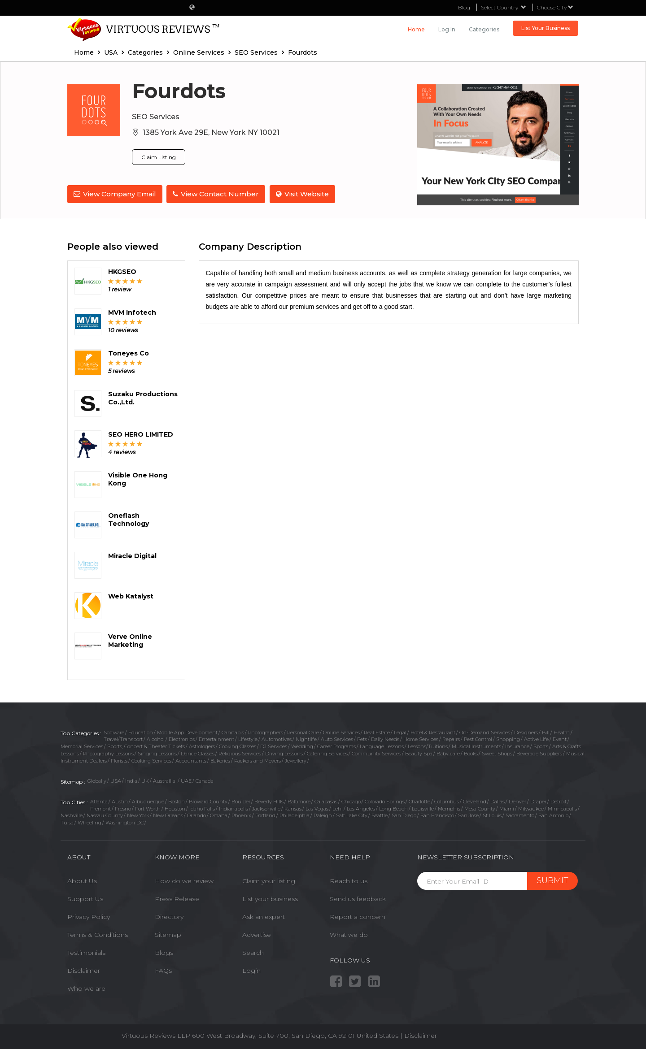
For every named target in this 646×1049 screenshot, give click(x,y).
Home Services (420, 739)
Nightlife (306, 739)
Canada (205, 781)
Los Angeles (361, 809)
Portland (265, 815)
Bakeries (220, 761)
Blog (464, 7)
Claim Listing (158, 157)
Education (140, 732)
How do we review (184, 881)
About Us (82, 881)
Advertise (256, 935)
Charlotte (419, 801)
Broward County (208, 801)
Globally (96, 781)
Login (251, 971)
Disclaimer (83, 971)
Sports (540, 746)
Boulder (240, 801)
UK (145, 781)
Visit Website (302, 194)
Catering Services (327, 753)
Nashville (72, 815)
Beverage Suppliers (539, 753)
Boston (176, 801)
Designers (526, 732)
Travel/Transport (123, 739)
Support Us (85, 899)
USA (115, 781)
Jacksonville (266, 809)
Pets (362, 739)
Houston (175, 809)
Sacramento (520, 815)
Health (562, 732)
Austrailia (165, 781)
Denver (517, 801)
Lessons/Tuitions (428, 746)
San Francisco (437, 815)
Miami (506, 809)
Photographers (265, 732)
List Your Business (545, 28)
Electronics (182, 739)
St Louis (492, 815)
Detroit (558, 801)
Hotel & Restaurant (432, 732)
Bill (546, 732)
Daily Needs (385, 739)
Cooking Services (151, 761)
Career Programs (336, 746)
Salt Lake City (351, 815)
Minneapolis (562, 809)
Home (416, 29)
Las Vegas (317, 809)
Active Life (536, 739)
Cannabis (233, 732)
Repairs (451, 739)
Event (560, 739)
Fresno (123, 809)
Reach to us (348, 881)
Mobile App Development (187, 732)
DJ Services (273, 746)
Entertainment (216, 739)
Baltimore (299, 801)
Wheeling (89, 822)
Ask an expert (263, 917)
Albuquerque (148, 801)
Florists (119, 761)
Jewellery (295, 761)
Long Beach (393, 809)
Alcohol (156, 739)
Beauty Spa (418, 753)
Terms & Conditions (97, 935)
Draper (538, 801)
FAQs (163, 971)
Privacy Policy (88, 917)
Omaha (218, 815)
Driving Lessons (284, 753)
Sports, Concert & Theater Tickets (146, 746)
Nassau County (105, 815)
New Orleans (168, 815)
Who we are (86, 988)
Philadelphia (294, 815)
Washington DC (124, 822)
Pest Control (478, 739)
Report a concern (357, 917)
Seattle (379, 815)
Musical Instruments (476, 746)
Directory (169, 917)
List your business (270, 899)
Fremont (100, 809)
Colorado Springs (385, 801)
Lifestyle (248, 739)
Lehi (337, 809)
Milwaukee (531, 809)
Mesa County (479, 809)
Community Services (376, 753)
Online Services (341, 732)
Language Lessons (382, 746)
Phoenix (241, 815)
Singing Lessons (157, 753)
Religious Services (239, 753)
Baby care (448, 753)
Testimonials (86, 953)
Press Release (177, 899)
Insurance (517, 746)
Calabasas (325, 801)
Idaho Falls (202, 809)
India (131, 781)
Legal (400, 732)
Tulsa (67, 822)
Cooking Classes (237, 746)
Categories (484, 29)
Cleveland (474, 801)
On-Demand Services (484, 732)
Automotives (277, 739)
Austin (120, 801)
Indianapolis (233, 809)
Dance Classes (197, 753)
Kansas (292, 809)
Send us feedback (358, 899)
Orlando (196, 815)
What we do (349, 935)
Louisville (423, 809)
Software (114, 732)
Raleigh (323, 815)
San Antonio (553, 815)
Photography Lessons (108, 753)
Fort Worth (148, 809)
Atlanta (99, 801)
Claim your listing (268, 881)
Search (253, 953)
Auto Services (337, 739)
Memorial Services (82, 746)
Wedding (302, 746)
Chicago (351, 801)
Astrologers (202, 746)
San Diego (404, 815)
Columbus (446, 801)
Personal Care (303, 732)
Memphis (449, 809)
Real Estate (377, 732)
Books (471, 753)
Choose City (555, 7)
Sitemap (168, 935)
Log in (446, 29)
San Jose (468, 815)
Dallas (497, 801)
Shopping (508, 739)
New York (138, 815)
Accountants (190, 761)
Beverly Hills (269, 801)
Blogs (164, 953)
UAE (186, 781)
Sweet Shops (497, 753)
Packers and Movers (257, 761)
